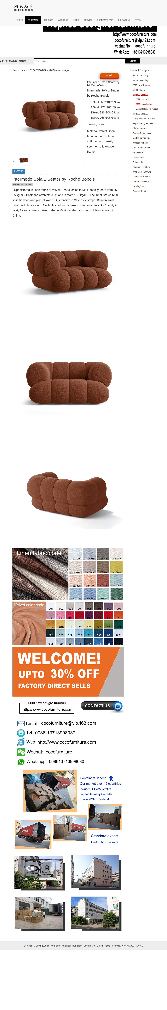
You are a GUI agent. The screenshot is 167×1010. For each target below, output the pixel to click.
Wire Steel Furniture (142, 172)
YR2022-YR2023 (36, 70)
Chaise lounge (139, 128)
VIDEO (76, 20)
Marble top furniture (141, 138)
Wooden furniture (140, 143)
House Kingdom (74, 945)
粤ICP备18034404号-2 (132, 945)
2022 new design (143, 99)
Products (17, 70)
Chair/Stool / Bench (141, 147)
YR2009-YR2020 (140, 114)
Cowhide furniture (141, 191)
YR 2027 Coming (140, 75)
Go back (109, 75)
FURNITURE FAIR (105, 20)
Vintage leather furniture (144, 118)
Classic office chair (141, 181)
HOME (20, 20)
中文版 (138, 20)
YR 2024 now (139, 90)
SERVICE (88, 20)
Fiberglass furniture (141, 176)
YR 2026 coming (140, 80)
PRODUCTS (33, 20)
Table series (138, 152)
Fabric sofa (138, 162)
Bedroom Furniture (141, 167)
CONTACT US (124, 20)
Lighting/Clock (139, 186)
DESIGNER (48, 20)
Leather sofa (138, 157)
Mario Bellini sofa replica (147, 109)
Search (132, 61)
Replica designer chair (143, 123)
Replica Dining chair (142, 133)
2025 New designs (141, 85)
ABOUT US (63, 20)
